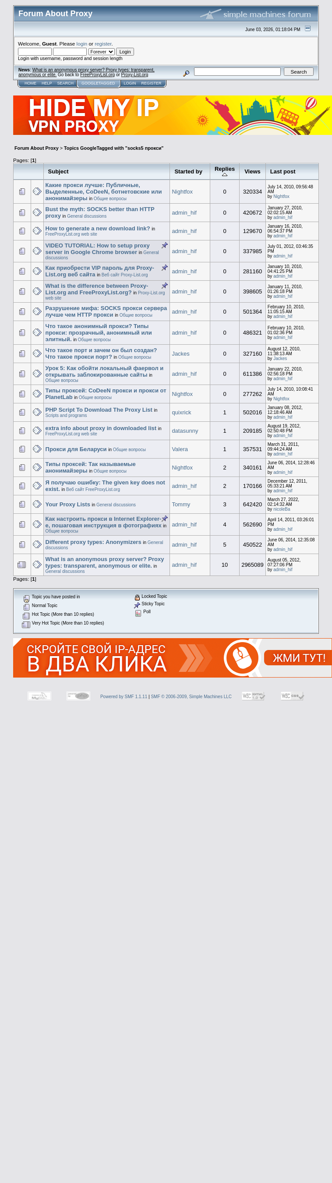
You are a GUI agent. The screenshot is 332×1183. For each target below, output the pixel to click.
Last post (283, 171)
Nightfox (182, 191)
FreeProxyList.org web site (71, 234)
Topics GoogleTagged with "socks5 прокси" (114, 148)
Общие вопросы (110, 198)
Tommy (181, 504)
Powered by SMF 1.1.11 (123, 696)
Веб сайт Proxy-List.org (125, 274)
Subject (58, 171)
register (103, 43)
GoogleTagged (98, 83)
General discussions (86, 216)
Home (30, 83)
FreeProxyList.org (97, 74)
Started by (188, 171)
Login (130, 83)
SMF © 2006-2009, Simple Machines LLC (191, 696)
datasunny (185, 430)
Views (252, 171)
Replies (225, 171)
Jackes (180, 353)
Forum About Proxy (36, 148)
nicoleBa (281, 509)
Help (47, 83)
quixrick (181, 412)
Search (65, 83)
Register (151, 83)
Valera (180, 449)
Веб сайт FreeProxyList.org (93, 489)
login (82, 43)
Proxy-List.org (134, 74)
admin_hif (184, 212)
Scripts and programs (66, 415)
